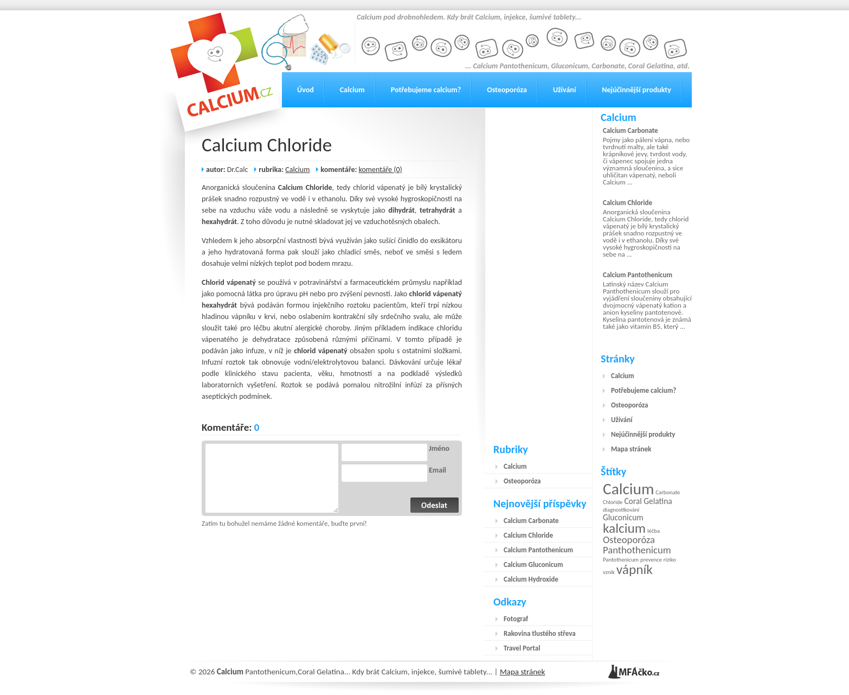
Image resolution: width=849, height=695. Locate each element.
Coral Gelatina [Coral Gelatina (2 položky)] (648, 501)
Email (437, 471)
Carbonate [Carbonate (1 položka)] (667, 492)
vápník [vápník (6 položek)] (634, 569)
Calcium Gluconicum (533, 564)
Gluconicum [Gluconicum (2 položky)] (623, 517)
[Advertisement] (539, 270)
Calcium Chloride (267, 144)
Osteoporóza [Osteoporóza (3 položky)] (629, 539)
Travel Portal (522, 648)
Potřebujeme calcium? (426, 89)
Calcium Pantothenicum (538, 550)
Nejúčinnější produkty (636, 89)
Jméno (439, 449)
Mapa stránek (631, 449)
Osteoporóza (507, 89)
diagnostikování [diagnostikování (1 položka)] (621, 509)
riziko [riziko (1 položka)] (670, 559)
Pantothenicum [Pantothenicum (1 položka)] (621, 559)
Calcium (352, 89)
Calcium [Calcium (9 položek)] (628, 489)
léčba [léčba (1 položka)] (653, 530)
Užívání (564, 89)
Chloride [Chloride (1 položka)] (612, 502)
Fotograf (516, 619)
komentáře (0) (380, 169)
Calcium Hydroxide (531, 579)
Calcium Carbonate (531, 521)
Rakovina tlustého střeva (540, 633)
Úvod (305, 89)
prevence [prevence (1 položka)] (651, 559)
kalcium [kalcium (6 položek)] (624, 528)
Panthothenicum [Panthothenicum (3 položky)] (637, 550)
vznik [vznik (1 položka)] (609, 572)
